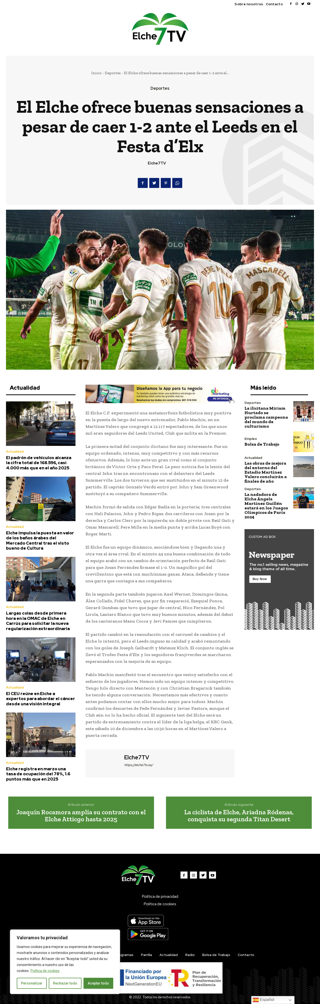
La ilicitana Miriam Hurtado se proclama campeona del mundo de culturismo (266, 417)
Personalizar (31, 983)
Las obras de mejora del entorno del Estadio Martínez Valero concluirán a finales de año (265, 472)
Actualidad (15, 451)
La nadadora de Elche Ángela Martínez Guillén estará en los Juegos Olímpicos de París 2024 (266, 506)
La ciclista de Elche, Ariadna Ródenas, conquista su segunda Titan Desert (239, 815)
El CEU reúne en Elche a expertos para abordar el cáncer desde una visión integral (40, 699)
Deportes (113, 73)
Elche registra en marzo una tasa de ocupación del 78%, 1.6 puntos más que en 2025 (38, 774)
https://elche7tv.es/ (138, 765)
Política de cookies (45, 971)
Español (263, 1000)
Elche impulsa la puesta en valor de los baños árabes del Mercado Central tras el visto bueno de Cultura (40, 540)
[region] (65, 962)
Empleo (250, 438)
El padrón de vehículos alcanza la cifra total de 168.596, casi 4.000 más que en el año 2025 (38, 463)
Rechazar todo (65, 983)
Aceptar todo (98, 983)
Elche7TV (157, 163)
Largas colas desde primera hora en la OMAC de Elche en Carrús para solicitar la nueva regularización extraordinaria (38, 620)
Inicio (96, 73)
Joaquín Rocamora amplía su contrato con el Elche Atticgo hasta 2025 (81, 815)
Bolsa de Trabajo (261, 444)
